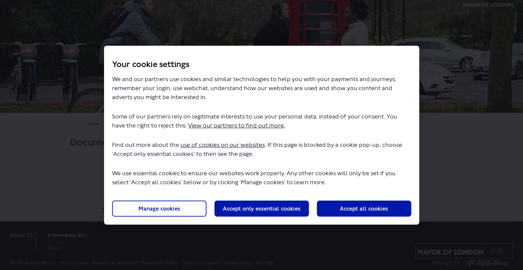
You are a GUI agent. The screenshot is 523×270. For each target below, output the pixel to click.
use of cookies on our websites (222, 145)
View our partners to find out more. (236, 125)
